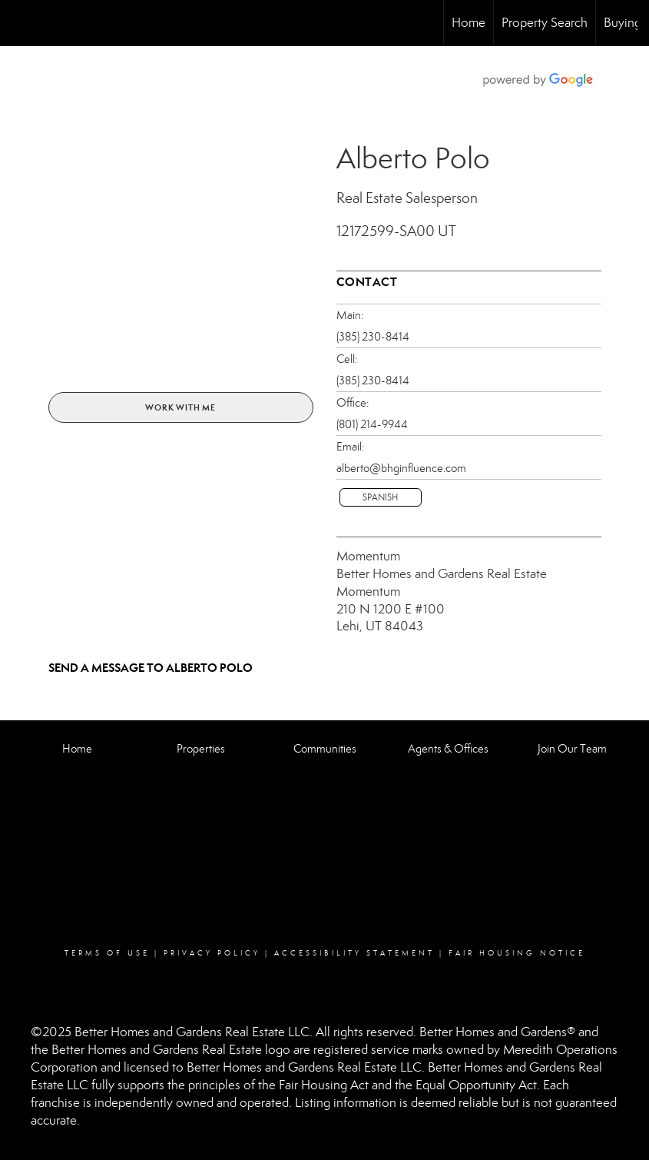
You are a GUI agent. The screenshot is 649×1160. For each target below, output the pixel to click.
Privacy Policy (212, 953)
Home (468, 23)
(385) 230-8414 (372, 337)
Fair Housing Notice (517, 953)
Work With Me (180, 407)
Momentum (368, 556)
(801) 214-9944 (372, 424)
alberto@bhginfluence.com (401, 468)
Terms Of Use (107, 953)
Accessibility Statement (354, 953)
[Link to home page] (20, 23)
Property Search (545, 23)
